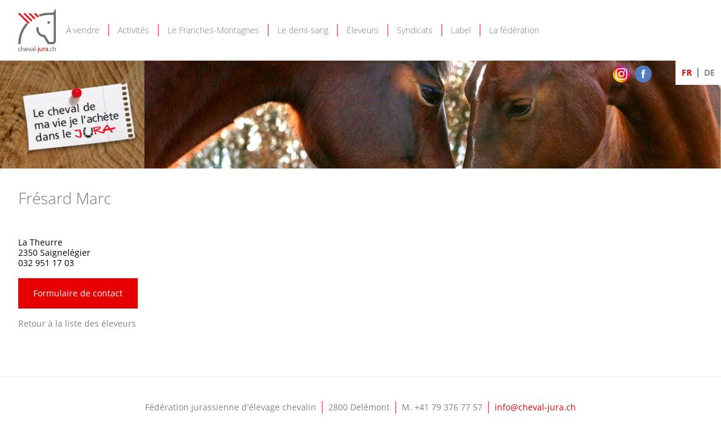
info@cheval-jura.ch (535, 407)
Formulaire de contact (78, 293)
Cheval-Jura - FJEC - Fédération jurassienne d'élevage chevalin (37, 30)
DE (709, 72)
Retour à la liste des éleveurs (77, 323)
